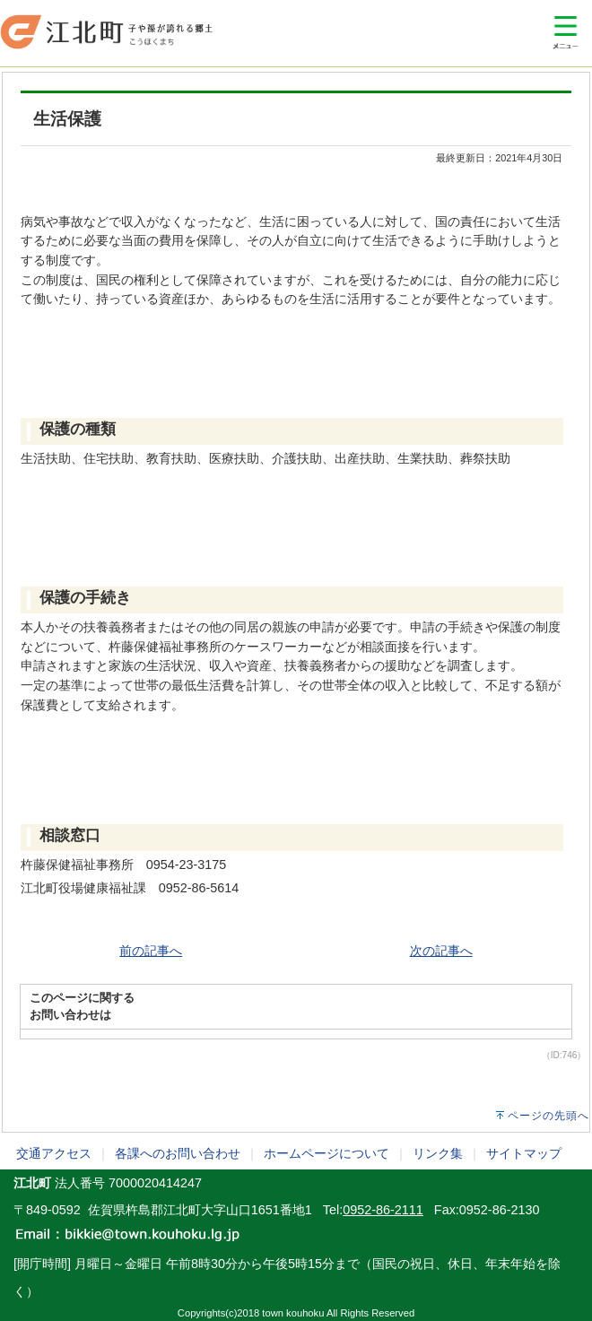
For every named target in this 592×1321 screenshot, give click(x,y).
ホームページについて (326, 1153)
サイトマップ (524, 1153)
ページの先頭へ (548, 1115)
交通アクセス (53, 1153)
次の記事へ (441, 950)
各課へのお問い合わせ (177, 1153)
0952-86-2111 (383, 1210)
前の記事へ (150, 950)
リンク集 (438, 1153)
